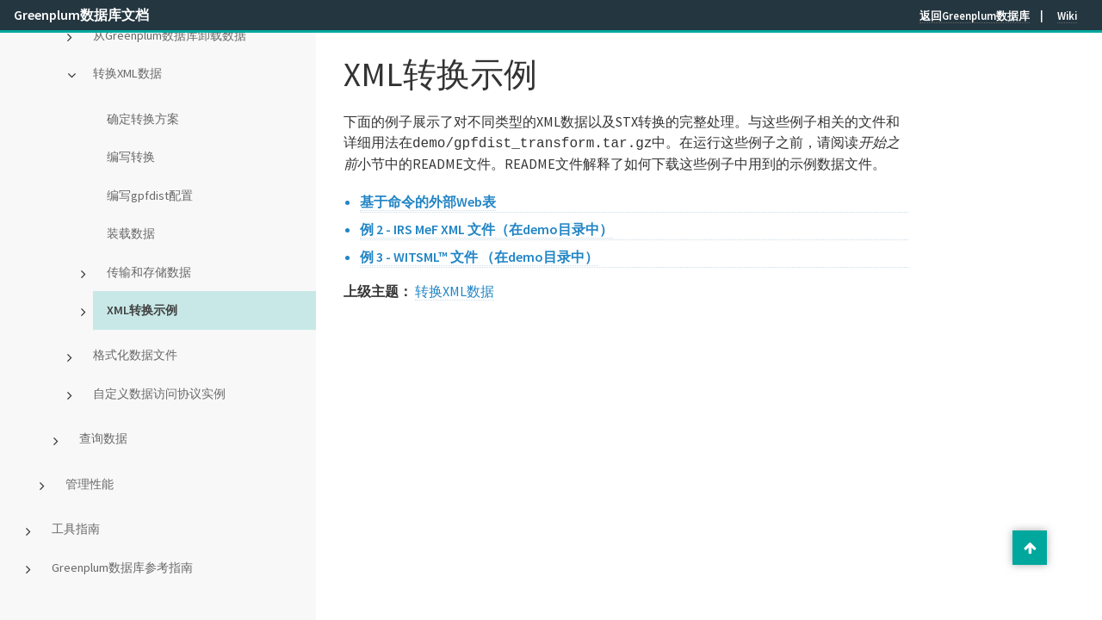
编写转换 (131, 156)
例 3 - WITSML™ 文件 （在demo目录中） (479, 255)
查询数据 (103, 438)
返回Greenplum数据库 (974, 15)
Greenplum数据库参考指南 (122, 567)
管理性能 (89, 484)
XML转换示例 (142, 310)
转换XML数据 (127, 73)
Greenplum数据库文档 (81, 14)
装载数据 (131, 233)
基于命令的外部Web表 (428, 199)
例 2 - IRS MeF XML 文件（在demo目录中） (486, 227)
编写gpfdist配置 (150, 195)
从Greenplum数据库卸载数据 (169, 35)
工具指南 (76, 528)
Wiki (1067, 15)
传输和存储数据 (149, 272)
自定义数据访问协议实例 (159, 393)
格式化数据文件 (135, 355)
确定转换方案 (143, 119)
